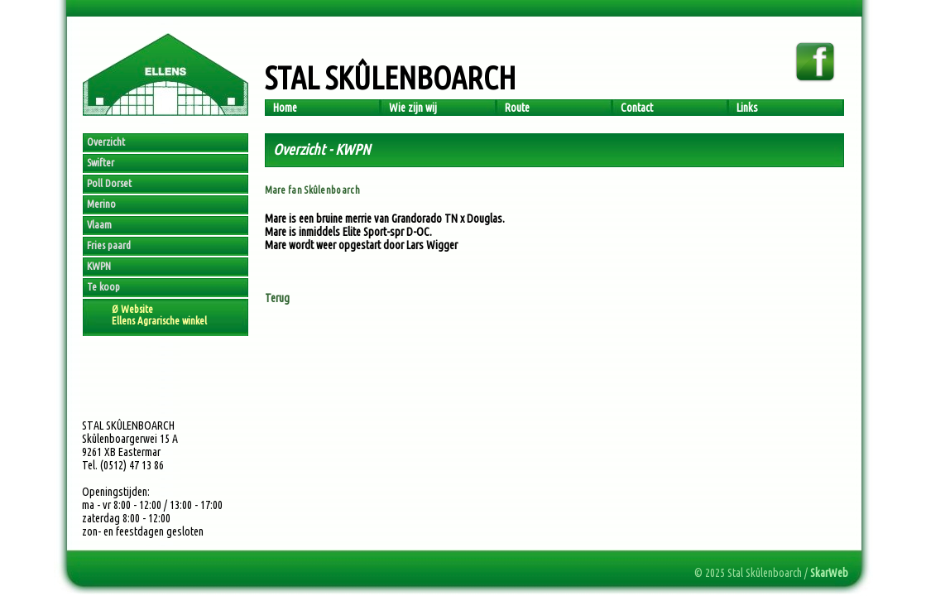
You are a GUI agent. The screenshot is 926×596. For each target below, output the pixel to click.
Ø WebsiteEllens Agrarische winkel (159, 314)
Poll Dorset (109, 183)
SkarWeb (829, 572)
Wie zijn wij (413, 107)
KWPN (99, 266)
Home (285, 107)
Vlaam (99, 224)
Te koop (103, 286)
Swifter (100, 162)
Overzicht (106, 141)
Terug (277, 298)
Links (747, 107)
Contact (637, 107)
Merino (101, 203)
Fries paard (109, 245)
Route (517, 107)
